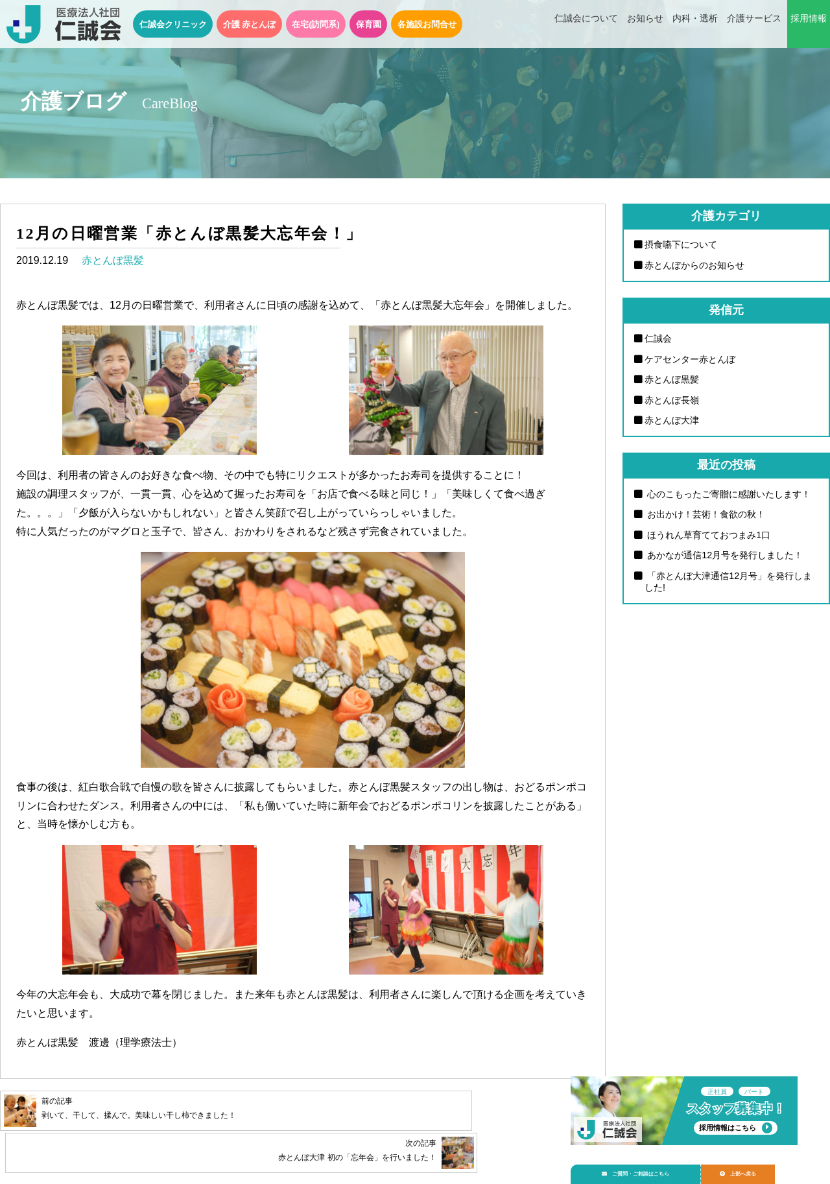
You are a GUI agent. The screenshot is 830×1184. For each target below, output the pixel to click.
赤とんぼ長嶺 (672, 400)
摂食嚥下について (681, 244)
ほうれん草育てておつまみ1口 (707, 535)
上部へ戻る (758, 1168)
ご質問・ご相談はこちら (644, 1168)
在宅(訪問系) (316, 24)
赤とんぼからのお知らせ (694, 265)
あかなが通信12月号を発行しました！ (724, 555)
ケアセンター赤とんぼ (690, 359)
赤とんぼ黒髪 (113, 260)
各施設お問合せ (426, 24)
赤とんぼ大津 (672, 420)
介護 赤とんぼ (249, 24)
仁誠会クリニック (173, 24)
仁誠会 (658, 338)
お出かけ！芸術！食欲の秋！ (705, 514)
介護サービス (754, 24)
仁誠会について (586, 24)
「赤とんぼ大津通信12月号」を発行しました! (728, 582)
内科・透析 (695, 24)
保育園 (368, 24)
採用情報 (808, 24)
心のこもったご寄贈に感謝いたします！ (728, 494)
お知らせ (645, 24)
